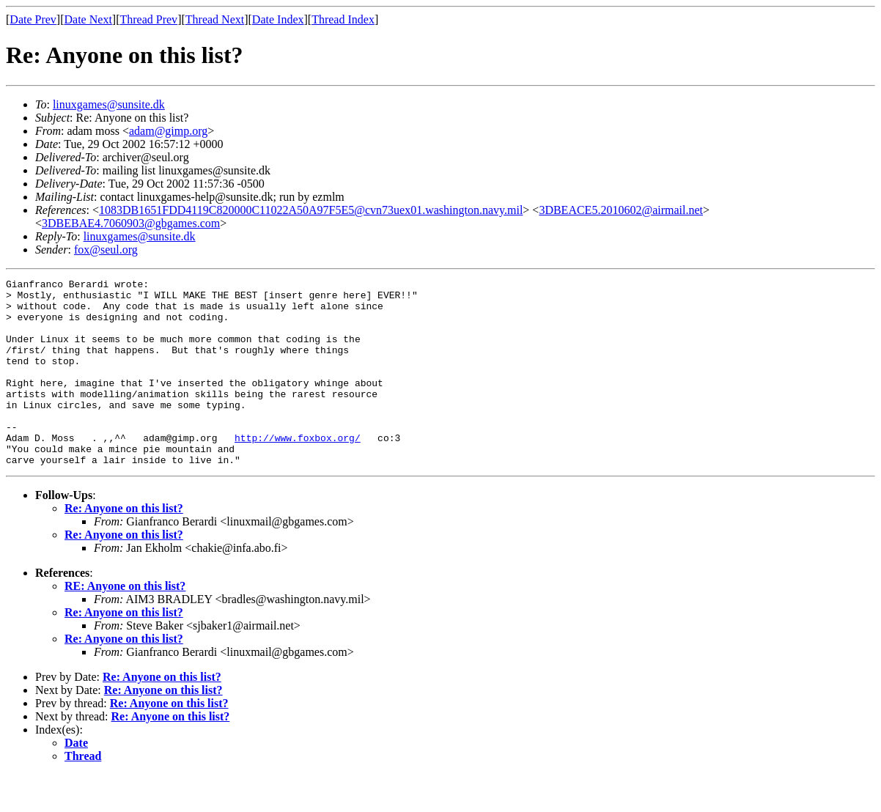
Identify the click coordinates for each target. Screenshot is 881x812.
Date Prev (33, 19)
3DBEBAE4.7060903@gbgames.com (131, 223)
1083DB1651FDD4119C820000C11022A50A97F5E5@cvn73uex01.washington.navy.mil (311, 210)
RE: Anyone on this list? (124, 623)
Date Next (88, 19)
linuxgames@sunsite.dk (109, 104)
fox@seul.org (106, 249)
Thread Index (343, 19)
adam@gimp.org (168, 131)
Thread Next (214, 19)
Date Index (278, 19)
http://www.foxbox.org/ (298, 470)
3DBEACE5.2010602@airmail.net (621, 210)
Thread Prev (148, 19)
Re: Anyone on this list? (123, 545)
